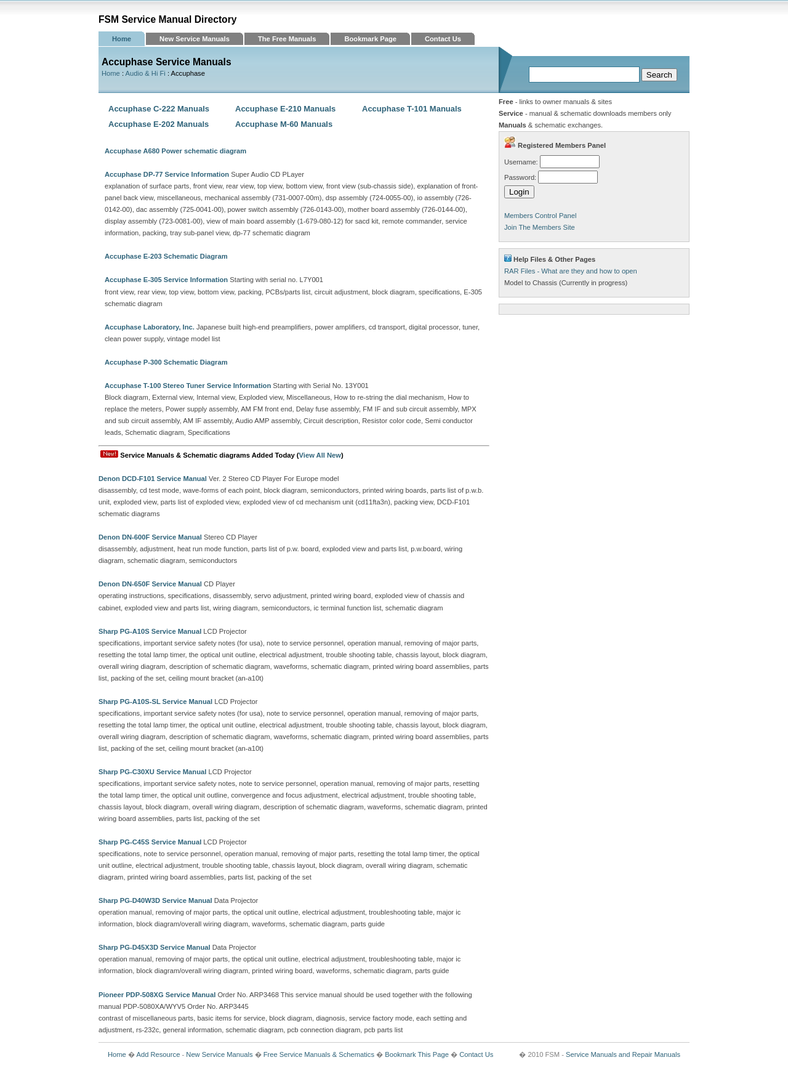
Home (121, 38)
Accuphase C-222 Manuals (158, 108)
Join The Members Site (539, 227)
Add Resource (158, 1054)
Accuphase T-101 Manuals (412, 108)
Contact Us (443, 38)
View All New (320, 455)
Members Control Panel (540, 215)
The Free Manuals (287, 38)
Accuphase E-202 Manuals (158, 124)
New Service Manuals (194, 38)
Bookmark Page (370, 38)
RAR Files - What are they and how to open (570, 271)
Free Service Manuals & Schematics (318, 1054)
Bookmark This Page (417, 1054)
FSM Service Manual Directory (167, 19)
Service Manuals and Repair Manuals (623, 1054)
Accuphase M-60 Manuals (283, 124)
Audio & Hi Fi (146, 73)
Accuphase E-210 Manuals (285, 108)
